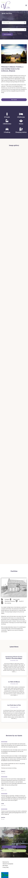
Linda (2, 803)
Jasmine (3, 817)
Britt (2, 788)
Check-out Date (6, 26)
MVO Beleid (5, 865)
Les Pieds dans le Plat (14, 705)
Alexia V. (3, 771)
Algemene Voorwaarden (8, 863)
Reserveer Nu (6, 862)
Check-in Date (5, 19)
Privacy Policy (6, 867)
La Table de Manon (14, 682)
